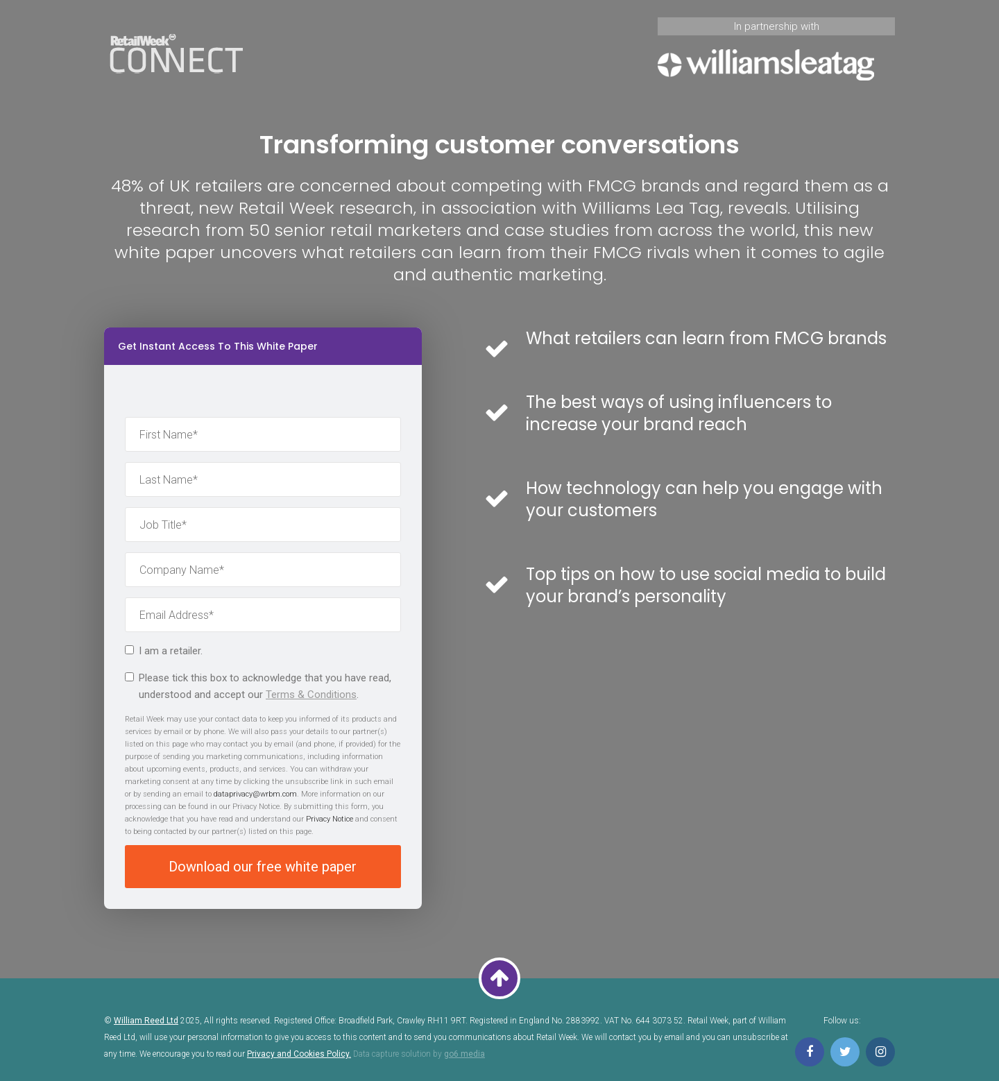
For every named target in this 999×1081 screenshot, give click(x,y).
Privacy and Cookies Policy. (299, 1054)
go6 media (464, 1054)
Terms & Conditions (311, 694)
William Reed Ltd (146, 1020)
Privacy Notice (329, 819)
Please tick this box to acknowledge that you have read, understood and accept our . (258, 686)
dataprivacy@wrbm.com (255, 794)
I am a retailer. (164, 651)
